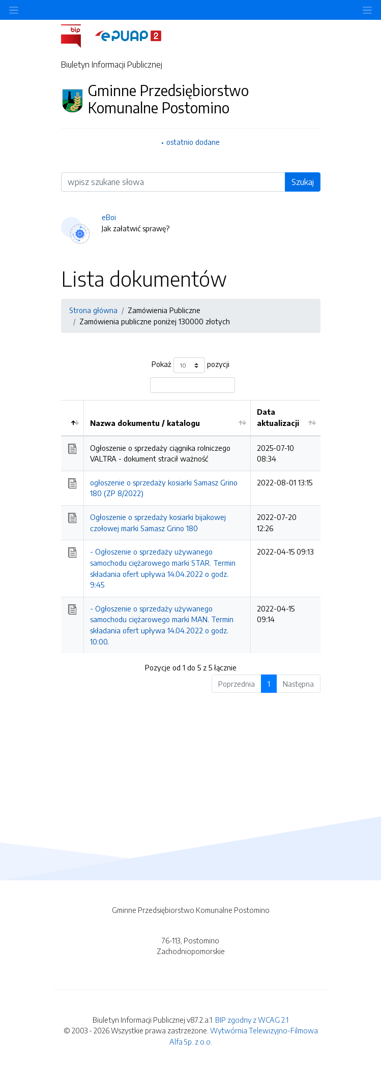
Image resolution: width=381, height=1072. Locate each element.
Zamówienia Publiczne (164, 310)
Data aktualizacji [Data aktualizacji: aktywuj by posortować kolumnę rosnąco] (278, 417)
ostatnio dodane (193, 141)
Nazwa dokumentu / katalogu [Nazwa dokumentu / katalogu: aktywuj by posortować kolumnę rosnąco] (145, 422)
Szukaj (302, 182)
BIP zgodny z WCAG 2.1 (251, 1019)
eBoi (109, 217)
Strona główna (93, 310)
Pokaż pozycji (190, 365)
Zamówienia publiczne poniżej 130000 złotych (154, 321)
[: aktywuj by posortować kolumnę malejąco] (72, 418)
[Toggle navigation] (367, 10)
